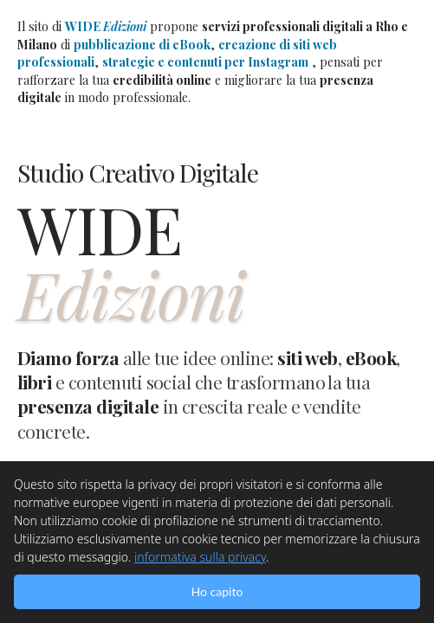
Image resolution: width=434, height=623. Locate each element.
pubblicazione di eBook (142, 44)
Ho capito (217, 591)
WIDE (105, 26)
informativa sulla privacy (200, 557)
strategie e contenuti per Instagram (205, 62)
